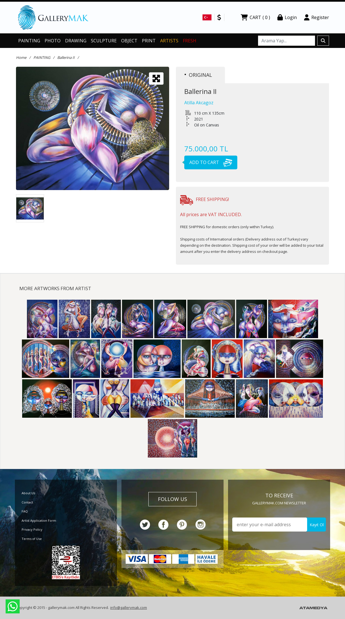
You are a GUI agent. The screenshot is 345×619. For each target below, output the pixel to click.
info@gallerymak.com (128, 607)
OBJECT (129, 41)
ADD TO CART (208, 162)
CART (255, 17)
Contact (27, 502)
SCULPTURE (104, 41)
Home (21, 57)
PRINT (149, 41)
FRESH (189, 41)
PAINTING (29, 41)
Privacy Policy (32, 529)
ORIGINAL (198, 74)
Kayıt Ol (317, 524)
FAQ (25, 511)
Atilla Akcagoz (198, 103)
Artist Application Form (39, 520)
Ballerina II (66, 57)
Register (316, 17)
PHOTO (53, 41)
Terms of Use (32, 539)
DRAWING (75, 41)
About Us (28, 493)
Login (287, 17)
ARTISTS (169, 41)
